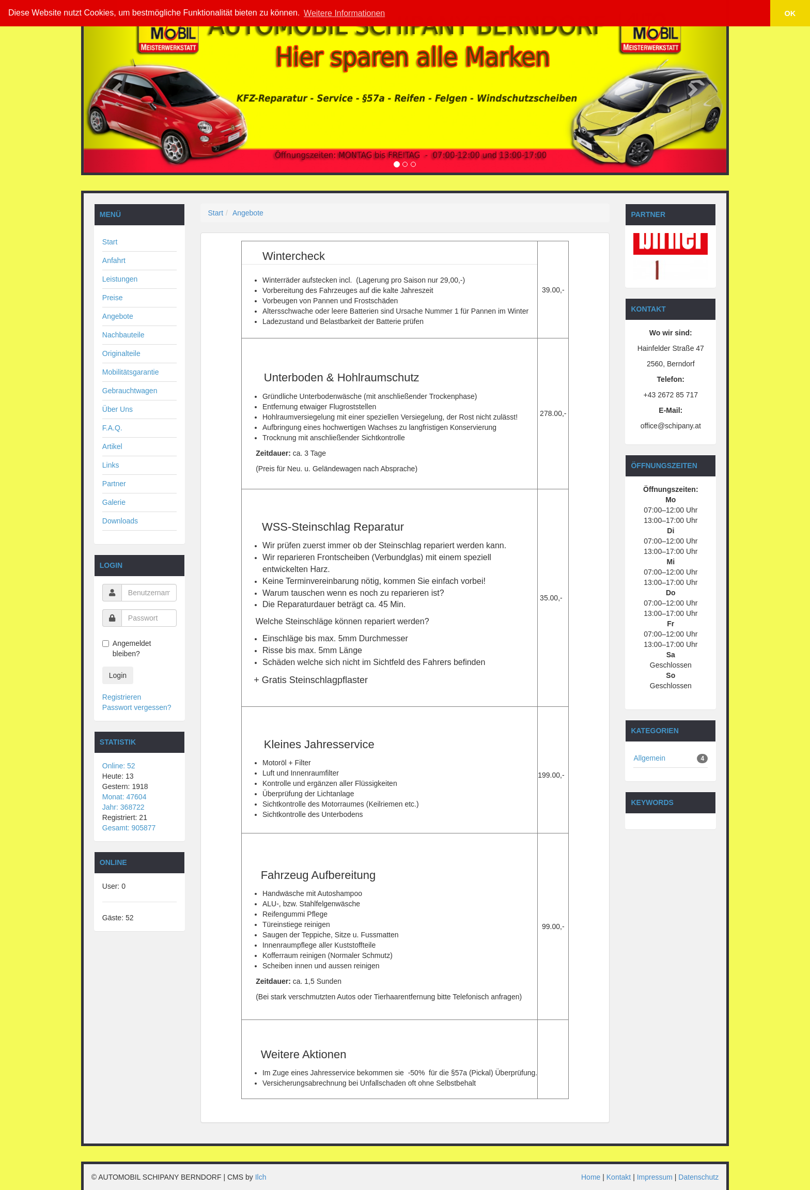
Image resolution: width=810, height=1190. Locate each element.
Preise (112, 297)
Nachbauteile (123, 335)
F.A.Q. (112, 428)
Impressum (655, 1177)
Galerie (114, 502)
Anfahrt (114, 260)
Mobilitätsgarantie (130, 372)
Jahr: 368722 (123, 807)
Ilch (261, 1177)
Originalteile (121, 353)
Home (590, 1177)
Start (110, 242)
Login (118, 675)
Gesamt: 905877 (129, 828)
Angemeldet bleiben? (126, 648)
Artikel (112, 446)
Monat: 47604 (124, 797)
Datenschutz (698, 1177)
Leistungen (120, 279)
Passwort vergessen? (137, 707)
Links (110, 465)
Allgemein (649, 758)
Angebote (117, 316)
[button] (116, 86)
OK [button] (790, 13)
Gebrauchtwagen (130, 391)
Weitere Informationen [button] (344, 13)
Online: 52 (118, 766)
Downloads (120, 521)
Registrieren (121, 697)
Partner (114, 484)
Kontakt (618, 1177)
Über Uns (117, 409)
